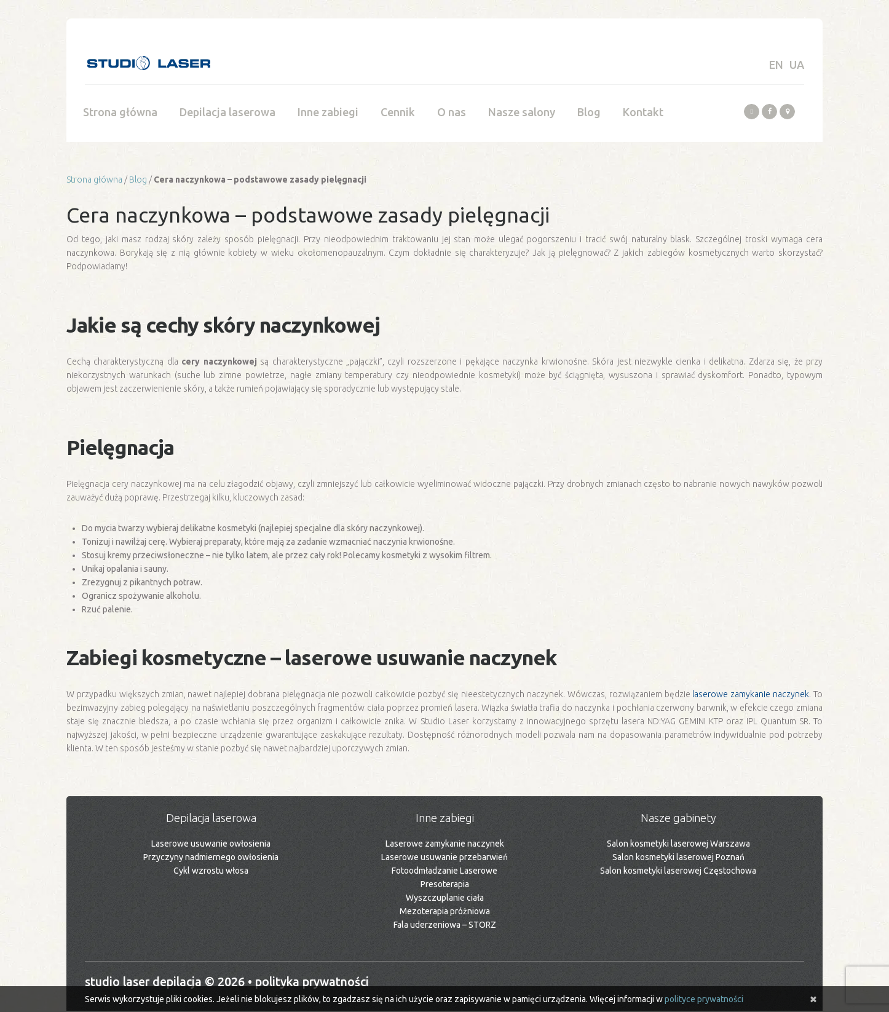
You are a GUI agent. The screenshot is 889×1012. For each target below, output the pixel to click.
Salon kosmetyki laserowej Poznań (678, 858)
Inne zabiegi (328, 113)
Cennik (398, 113)
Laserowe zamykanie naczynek (444, 845)
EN (776, 64)
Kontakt (643, 113)
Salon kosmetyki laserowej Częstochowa (678, 872)
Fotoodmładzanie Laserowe (444, 872)
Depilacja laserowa (227, 113)
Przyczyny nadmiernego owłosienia (211, 858)
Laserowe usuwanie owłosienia (211, 845)
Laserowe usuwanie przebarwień (444, 858)
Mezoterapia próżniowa (445, 912)
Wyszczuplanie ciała (445, 899)
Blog (589, 113)
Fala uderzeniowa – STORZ (444, 926)
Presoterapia (445, 885)
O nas (451, 113)
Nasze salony (521, 113)
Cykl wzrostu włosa (210, 872)
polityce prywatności (704, 999)
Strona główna (120, 113)
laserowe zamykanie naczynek (750, 695)
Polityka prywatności (319, 983)
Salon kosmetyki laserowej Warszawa (678, 845)
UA (796, 64)
